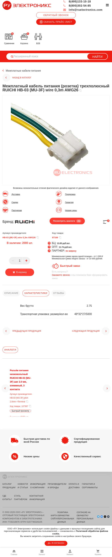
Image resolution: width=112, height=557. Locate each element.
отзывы (58, 293)
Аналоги (10, 349)
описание (11, 293)
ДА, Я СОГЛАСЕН (56, 543)
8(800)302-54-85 (77, 5)
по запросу (71, 251)
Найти (97, 56)
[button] (5, 393)
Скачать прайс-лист (56, 21)
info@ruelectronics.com (82, 9)
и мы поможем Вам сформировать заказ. (81, 275)
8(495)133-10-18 (77, 1)
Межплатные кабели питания (24, 70)
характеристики (35, 293)
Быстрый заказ (70, 265)
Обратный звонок (56, 15)
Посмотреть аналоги (67, 221)
